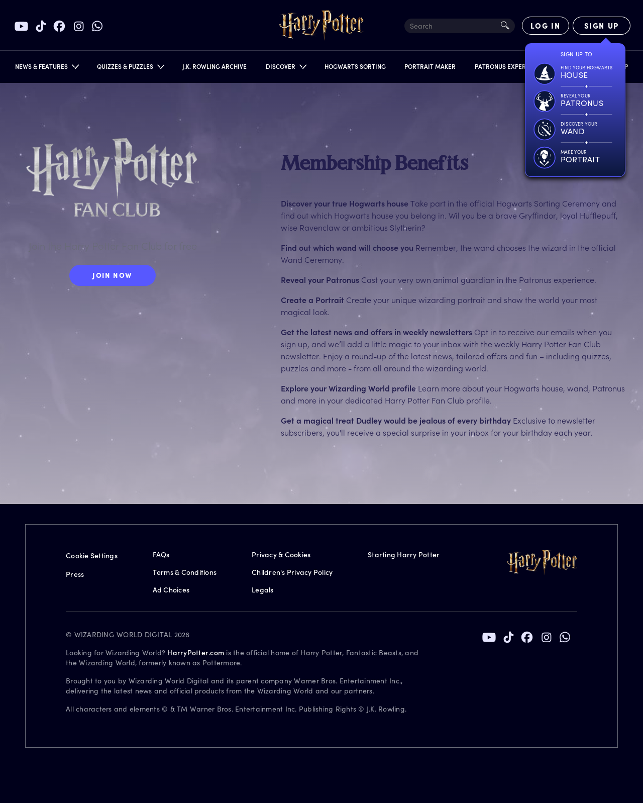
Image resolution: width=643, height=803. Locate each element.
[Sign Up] (601, 26)
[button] (46, 68)
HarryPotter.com (195, 652)
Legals (263, 589)
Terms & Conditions (185, 572)
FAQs (161, 554)
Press (75, 574)
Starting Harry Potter (404, 554)
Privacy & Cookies (281, 554)
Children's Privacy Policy (292, 572)
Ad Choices (171, 589)
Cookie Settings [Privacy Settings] (92, 555)
